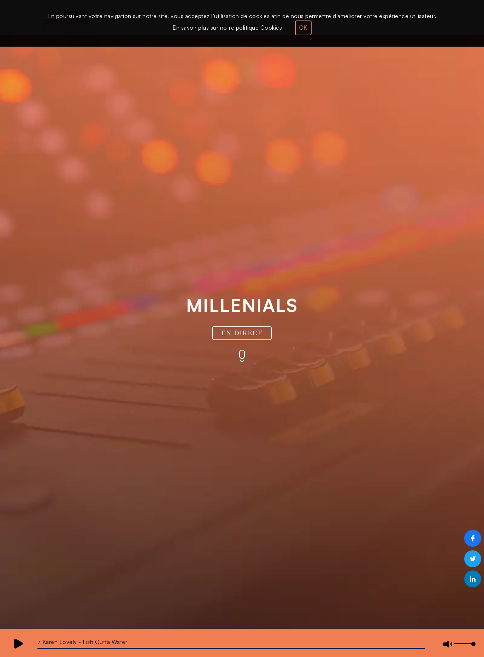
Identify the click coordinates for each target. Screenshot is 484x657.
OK (303, 28)
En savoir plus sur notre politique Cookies (227, 27)
